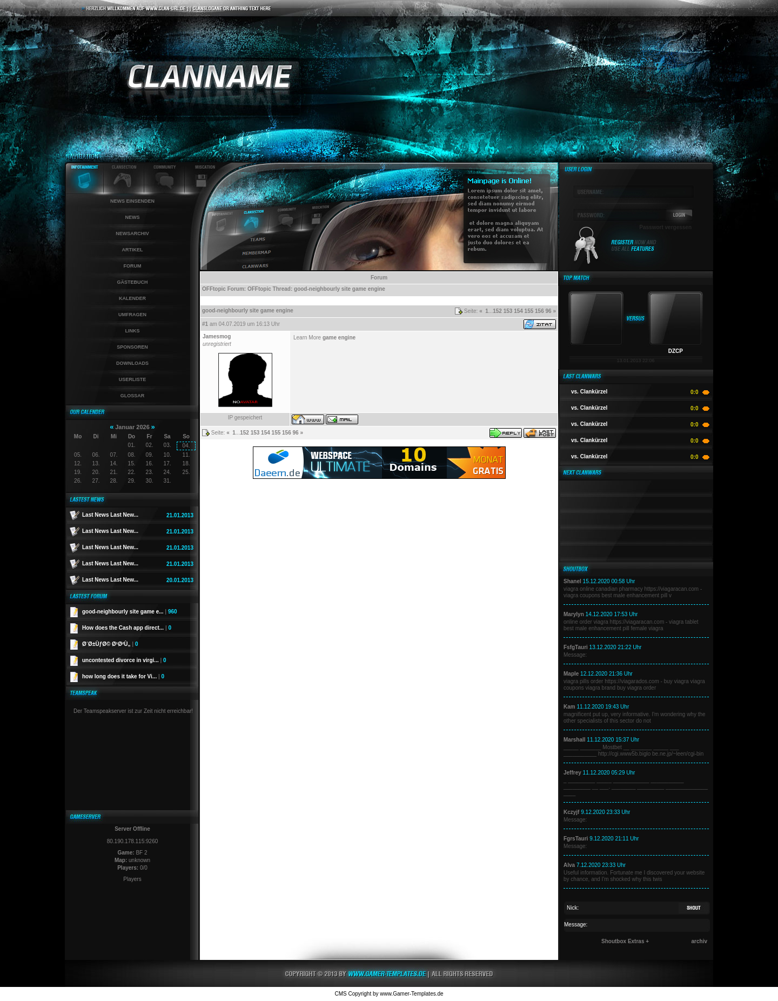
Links (132, 330)
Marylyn (574, 614)
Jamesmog (217, 336)
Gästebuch (132, 282)
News (132, 217)
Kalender (132, 298)
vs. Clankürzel (589, 392)
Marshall (575, 740)
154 (518, 311)
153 (508, 311)
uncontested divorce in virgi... (124, 660)
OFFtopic (214, 289)
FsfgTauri (576, 647)
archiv (699, 941)
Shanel (572, 581)
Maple (571, 674)
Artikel (132, 249)
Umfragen (132, 314)
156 (539, 311)
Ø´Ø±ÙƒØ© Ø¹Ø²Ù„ (110, 644)
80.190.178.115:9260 (132, 841)
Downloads (132, 363)
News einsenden (132, 201)
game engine (339, 338)
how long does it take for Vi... (123, 676)
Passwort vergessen (665, 227)
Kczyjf (571, 812)
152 (497, 311)
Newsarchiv (132, 233)
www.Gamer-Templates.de (411, 994)
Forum (133, 266)
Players (132, 879)
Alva (569, 865)
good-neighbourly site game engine (339, 289)
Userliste (132, 379)
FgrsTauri (576, 839)
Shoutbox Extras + (625, 941)
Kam (569, 707)
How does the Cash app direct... (126, 628)
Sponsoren (132, 347)
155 (529, 311)
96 (549, 311)
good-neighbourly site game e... (129, 612)
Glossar (132, 395)
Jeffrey (572, 773)
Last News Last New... (110, 515)
